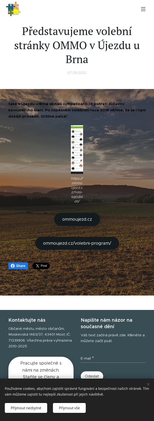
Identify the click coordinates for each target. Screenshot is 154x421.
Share (18, 266)
